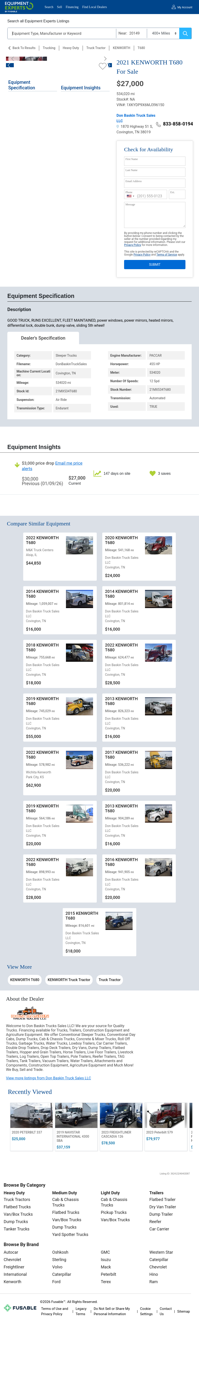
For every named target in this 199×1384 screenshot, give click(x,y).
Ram (153, 1281)
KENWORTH (121, 48)
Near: (123, 33)
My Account (184, 7)
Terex (106, 1281)
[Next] (104, 58)
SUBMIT (154, 264)
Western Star (161, 1252)
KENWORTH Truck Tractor (69, 980)
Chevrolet (12, 1259)
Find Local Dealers (94, 7)
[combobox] (130, 196)
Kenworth (12, 1281)
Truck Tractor (96, 48)
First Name (131, 159)
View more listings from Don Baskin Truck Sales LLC (48, 1078)
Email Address (133, 181)
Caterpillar (61, 1274)
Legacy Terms (81, 1311)
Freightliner (14, 1267)
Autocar (11, 1252)
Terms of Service (166, 254)
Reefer (155, 1221)
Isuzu (106, 1259)
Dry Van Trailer (162, 1206)
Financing (72, 7)
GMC (105, 1252)
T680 (141, 48)
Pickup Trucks (114, 1212)
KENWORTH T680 (24, 980)
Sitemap (183, 1311)
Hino (153, 1274)
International (15, 1274)
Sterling (59, 1259)
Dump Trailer (161, 1214)
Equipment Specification (21, 84)
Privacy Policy (132, 245)
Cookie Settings (146, 1311)
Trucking (49, 48)
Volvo (57, 1267)
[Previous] (14, 58)
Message (130, 204)
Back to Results (23, 48)
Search (49, 7)
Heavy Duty (71, 48)
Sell (59, 7)
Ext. (172, 192)
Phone (128, 192)
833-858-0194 (174, 124)
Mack (106, 1267)
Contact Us (166, 1311)
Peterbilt (108, 1274)
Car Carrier (159, 1229)
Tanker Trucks (16, 1229)
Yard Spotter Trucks (70, 1234)
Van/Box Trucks (18, 1214)
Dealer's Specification (43, 338)
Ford (56, 1281)
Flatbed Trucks (17, 1206)
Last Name (131, 170)
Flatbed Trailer (162, 1199)
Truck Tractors (17, 1199)
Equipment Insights (80, 87)
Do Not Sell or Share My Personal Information (112, 1311)
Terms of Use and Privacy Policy (54, 1311)
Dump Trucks (16, 1221)
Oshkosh (60, 1252)
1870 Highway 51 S (134, 126)
